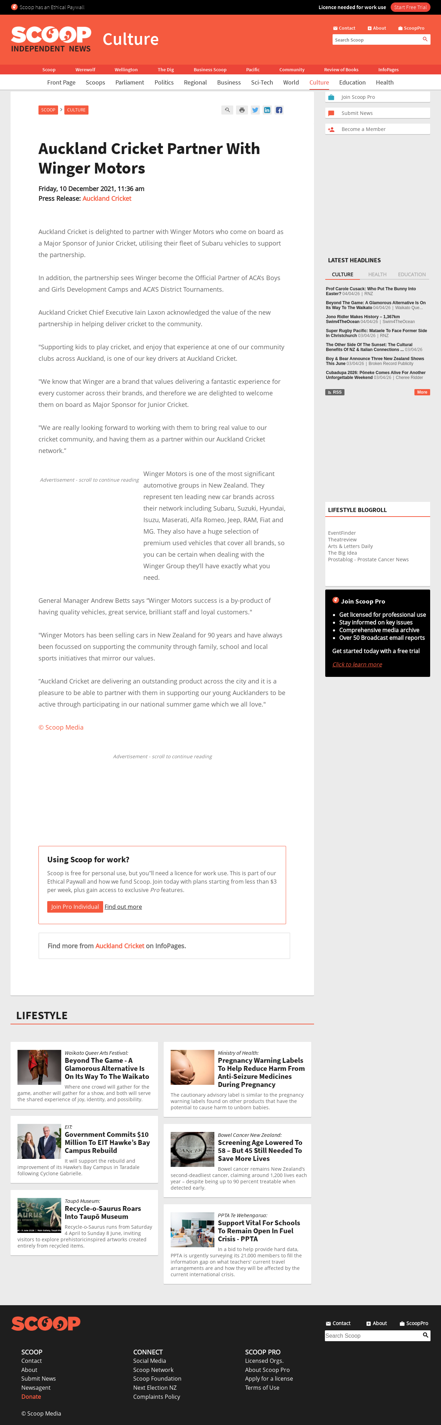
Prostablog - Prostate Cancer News (368, 559)
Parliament (129, 82)
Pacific (252, 69)
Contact (31, 1361)
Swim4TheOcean (399, 321)
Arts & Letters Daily (350, 546)
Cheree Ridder (409, 377)
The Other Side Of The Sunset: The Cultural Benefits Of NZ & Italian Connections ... (369, 347)
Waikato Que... (409, 307)
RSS (334, 392)
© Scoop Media (41, 1413)
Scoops (95, 82)
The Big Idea (342, 552)
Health (385, 82)
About (29, 1370)
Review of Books (341, 69)
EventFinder (342, 532)
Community (292, 69)
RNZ (368, 293)
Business (229, 82)
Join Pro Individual (75, 907)
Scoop (49, 69)
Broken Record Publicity (391, 363)
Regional (195, 82)
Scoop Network (153, 1370)
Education (352, 82)
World (291, 82)
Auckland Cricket (107, 198)
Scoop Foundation (157, 1378)
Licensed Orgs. (264, 1361)
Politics (164, 82)
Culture (319, 82)
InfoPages (388, 69)
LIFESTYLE (42, 1015)
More (422, 392)
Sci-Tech (262, 82)
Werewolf (85, 69)
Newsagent (36, 1387)
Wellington (126, 69)
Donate (31, 1397)
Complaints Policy (156, 1397)
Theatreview (342, 539)
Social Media (149, 1361)
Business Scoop (210, 69)
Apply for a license (269, 1378)
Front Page (61, 82)
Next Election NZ (155, 1387)
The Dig (166, 69)
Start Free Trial (410, 6)
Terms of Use (262, 1387)
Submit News (38, 1378)
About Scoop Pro (267, 1370)
